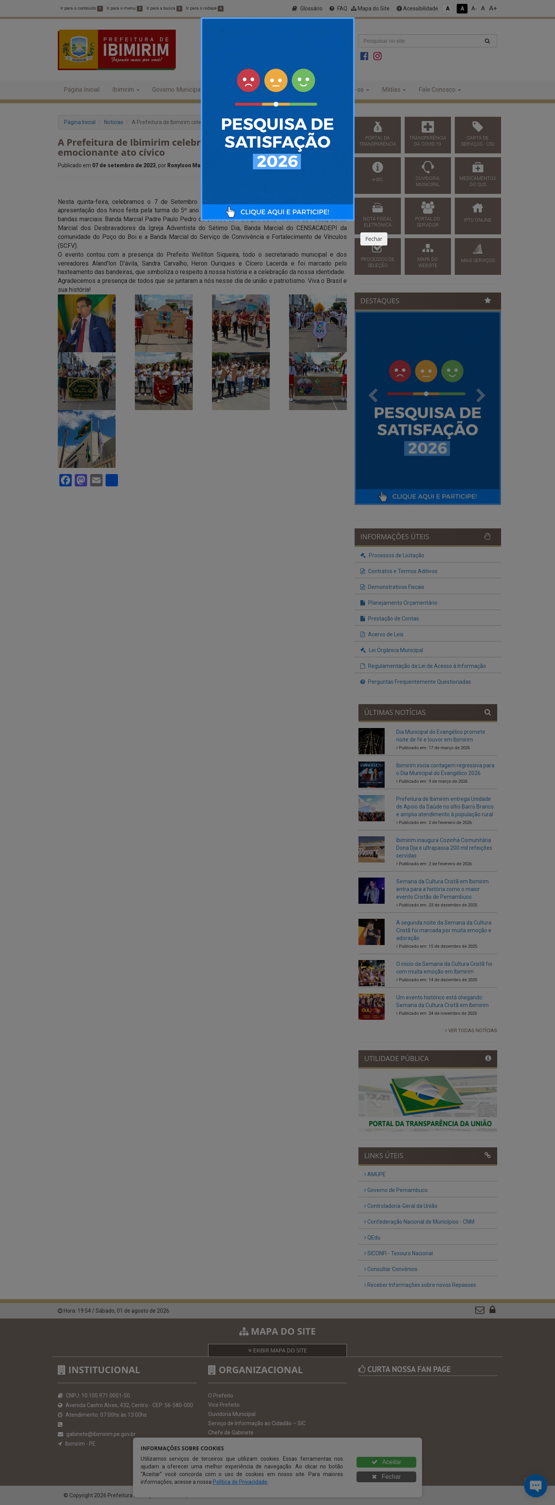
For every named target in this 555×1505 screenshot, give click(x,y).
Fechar (373, 238)
